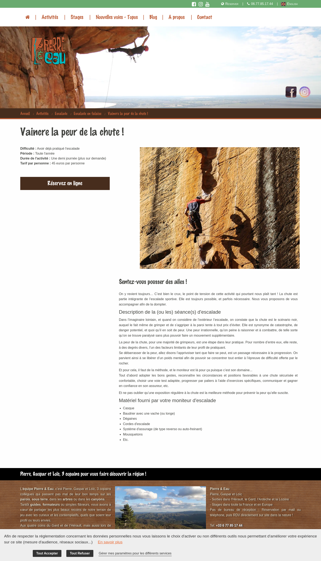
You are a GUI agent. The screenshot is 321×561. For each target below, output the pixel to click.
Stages (77, 17)
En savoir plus (110, 542)
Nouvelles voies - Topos (117, 17)
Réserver (229, 4)
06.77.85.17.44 (259, 4)
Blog (153, 17)
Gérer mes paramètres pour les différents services (135, 553)
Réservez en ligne (64, 182)
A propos (176, 17)
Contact (204, 17)
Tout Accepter (47, 553)
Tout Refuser (80, 553)
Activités (50, 17)
